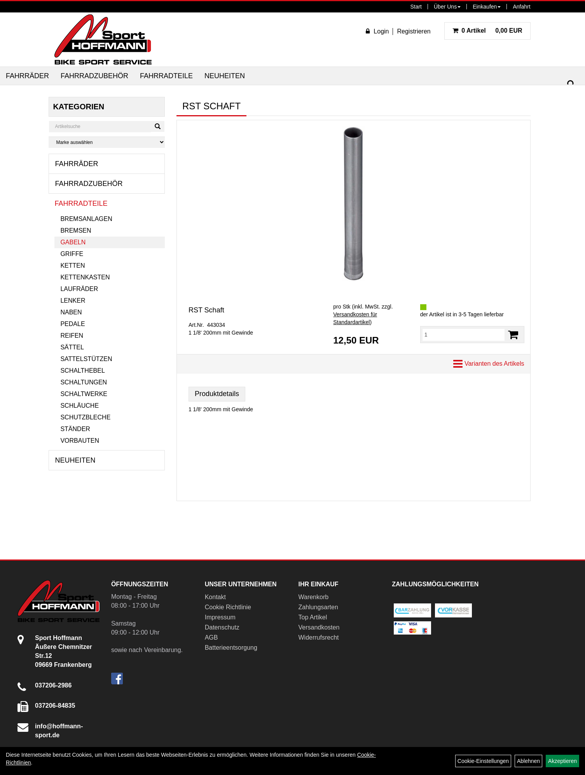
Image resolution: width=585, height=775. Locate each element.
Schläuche (79, 405)
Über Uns (447, 6)
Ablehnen (528, 761)
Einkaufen (487, 6)
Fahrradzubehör (94, 76)
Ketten (72, 265)
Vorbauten (79, 440)
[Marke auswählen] (107, 142)
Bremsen (75, 230)
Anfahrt (521, 6)
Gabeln (73, 242)
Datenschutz (222, 627)
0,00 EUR (487, 30)
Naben (71, 312)
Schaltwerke (83, 394)
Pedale (72, 324)
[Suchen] (571, 84)
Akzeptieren (562, 761)
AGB (211, 637)
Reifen (71, 335)
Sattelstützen (86, 359)
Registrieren (413, 31)
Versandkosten (318, 627)
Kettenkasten (85, 277)
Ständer (75, 429)
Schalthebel (82, 370)
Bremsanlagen (86, 219)
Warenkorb (313, 597)
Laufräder (79, 289)
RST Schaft (206, 310)
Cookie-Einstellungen (483, 761)
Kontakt (215, 597)
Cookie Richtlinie (228, 607)
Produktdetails (217, 394)
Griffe (71, 254)
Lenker (72, 300)
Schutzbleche (85, 417)
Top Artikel (312, 617)
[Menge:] (464, 334)
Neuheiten (224, 76)
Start (416, 6)
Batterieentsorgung (231, 647)
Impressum (220, 617)
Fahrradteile (166, 76)
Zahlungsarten (318, 607)
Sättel (72, 347)
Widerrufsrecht (318, 637)
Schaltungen (83, 382)
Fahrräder (27, 76)
